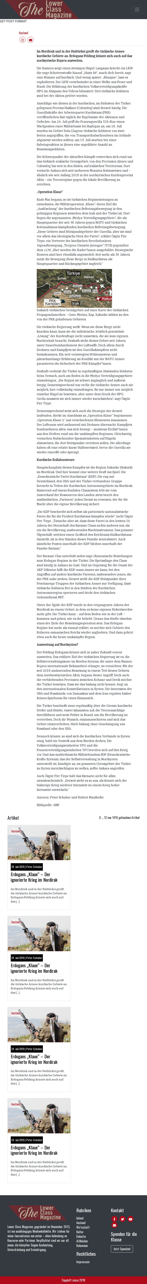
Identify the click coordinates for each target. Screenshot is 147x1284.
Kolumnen (82, 1245)
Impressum (83, 1262)
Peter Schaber (34, 867)
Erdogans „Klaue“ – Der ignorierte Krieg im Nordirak (34, 877)
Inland (79, 1218)
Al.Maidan (82, 1241)
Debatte (81, 1236)
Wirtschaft (83, 1227)
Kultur (80, 1232)
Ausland (23, 33)
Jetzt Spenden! (122, 1249)
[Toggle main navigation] (137, 9)
